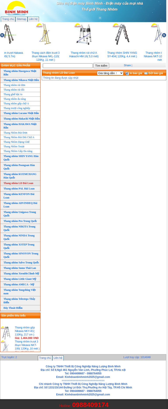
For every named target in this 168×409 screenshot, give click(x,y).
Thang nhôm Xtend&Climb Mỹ (21, 273)
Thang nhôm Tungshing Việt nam (20, 291)
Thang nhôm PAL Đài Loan (19, 188)
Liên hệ (33, 19)
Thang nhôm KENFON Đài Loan (19, 196)
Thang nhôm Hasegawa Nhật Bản (20, 73)
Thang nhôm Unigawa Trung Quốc (20, 214)
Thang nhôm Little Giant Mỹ (20, 278)
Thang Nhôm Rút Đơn (15, 132)
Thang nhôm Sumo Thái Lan (20, 268)
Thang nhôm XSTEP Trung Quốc (19, 246)
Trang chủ (8, 19)
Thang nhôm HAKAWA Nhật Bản (20, 126)
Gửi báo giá (153, 73)
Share (127, 65)
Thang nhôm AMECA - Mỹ (19, 284)
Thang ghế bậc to (13, 94)
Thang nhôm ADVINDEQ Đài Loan (20, 205)
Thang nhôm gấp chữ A (16, 103)
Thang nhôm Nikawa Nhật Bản (21, 80)
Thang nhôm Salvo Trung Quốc (21, 262)
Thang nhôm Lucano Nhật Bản (21, 113)
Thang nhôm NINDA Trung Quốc (19, 237)
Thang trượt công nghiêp (17, 108)
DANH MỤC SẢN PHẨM (15, 65)
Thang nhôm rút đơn (14, 85)
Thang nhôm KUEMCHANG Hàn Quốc (20, 176)
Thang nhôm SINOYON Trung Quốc (21, 255)
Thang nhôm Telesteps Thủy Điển (19, 300)
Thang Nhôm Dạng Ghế (17, 141)
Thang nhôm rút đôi (14, 89)
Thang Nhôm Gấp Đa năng (18, 151)
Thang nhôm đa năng (15, 98)
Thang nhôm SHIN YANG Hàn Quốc (21, 158)
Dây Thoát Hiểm (13, 307)
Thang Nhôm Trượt (14, 146)
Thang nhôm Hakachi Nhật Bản (22, 118)
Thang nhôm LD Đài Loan (18, 183)
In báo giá (134, 73)
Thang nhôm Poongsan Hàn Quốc (19, 167)
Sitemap (21, 19)
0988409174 (90, 404)
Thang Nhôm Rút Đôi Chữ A (19, 137)
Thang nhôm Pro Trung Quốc (20, 221)
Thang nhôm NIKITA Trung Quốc (19, 228)
